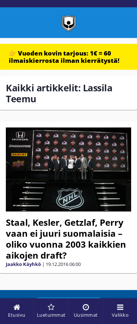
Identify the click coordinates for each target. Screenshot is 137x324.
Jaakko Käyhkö (23, 264)
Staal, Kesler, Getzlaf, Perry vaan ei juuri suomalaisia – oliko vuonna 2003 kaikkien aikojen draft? (66, 238)
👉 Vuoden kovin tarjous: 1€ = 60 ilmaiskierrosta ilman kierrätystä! (64, 57)
